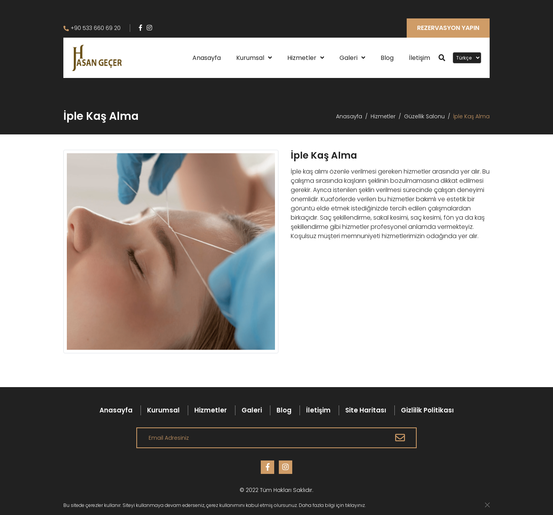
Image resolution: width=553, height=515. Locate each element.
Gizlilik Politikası (427, 410)
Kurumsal (250, 57)
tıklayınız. (355, 505)
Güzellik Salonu (424, 116)
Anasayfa (206, 57)
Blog (387, 57)
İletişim (419, 57)
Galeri (348, 57)
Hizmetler (301, 57)
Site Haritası (365, 410)
